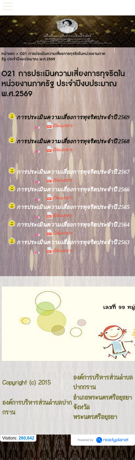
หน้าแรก (8, 53)
